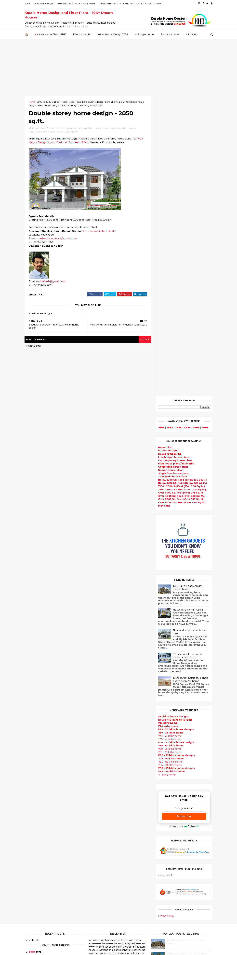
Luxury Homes (127, 3)
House (168, 154)
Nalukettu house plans (103, 918)
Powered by (183, 526)
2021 (32, 674)
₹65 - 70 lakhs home (169, 452)
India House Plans (72, 102)
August (33, 736)
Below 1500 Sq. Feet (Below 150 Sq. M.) (181, 183)
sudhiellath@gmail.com (51, 281)
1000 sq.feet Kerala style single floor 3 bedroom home (189, 379)
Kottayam (32, 813)
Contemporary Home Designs (107, 702)
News (159, 3)
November (34, 723)
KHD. (93, 950)
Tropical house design (103, 844)
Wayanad (31, 836)
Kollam (30, 810)
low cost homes (99, 859)
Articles (94, 808)
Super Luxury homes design (106, 773)
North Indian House (101, 855)
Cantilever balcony (101, 926)
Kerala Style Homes (101, 753)
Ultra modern (97, 816)
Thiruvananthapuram (39, 829)
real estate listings (182, 792)
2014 (32, 706)
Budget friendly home (103, 793)
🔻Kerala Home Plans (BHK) (50, 34)
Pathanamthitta (36, 826)
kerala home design (94, 102)
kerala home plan (115, 102)
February (34, 764)
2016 (32, 697)
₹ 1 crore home (166, 474)
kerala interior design (102, 785)
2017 (32, 692)
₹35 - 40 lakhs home (169, 435)
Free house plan (82, 34)
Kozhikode (32, 816)
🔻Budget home (144, 34)
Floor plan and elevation (104, 761)
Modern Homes (65, 3)
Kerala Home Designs (44, 3)
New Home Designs (101, 765)
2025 (32, 656)
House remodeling (100, 891)
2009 (32, 783)
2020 (32, 679)
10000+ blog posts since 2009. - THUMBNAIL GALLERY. (52, 950)
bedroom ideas (98, 824)
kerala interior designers (104, 879)
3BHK (177, 127)
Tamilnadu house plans (171, 176)
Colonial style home (101, 749)
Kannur (30, 803)
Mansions (163, 205)
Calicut (44, 816)
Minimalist (95, 871)
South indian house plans (105, 781)
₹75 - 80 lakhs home (170, 458)
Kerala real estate (100, 930)
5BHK (195, 127)
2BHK (168, 127)
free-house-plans (100, 745)
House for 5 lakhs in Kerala (187, 309)
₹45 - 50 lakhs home (168, 439)
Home (28, 3)
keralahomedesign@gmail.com (174, 861)
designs (167, 150)
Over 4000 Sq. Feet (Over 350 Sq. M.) (180, 196)
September (35, 732)
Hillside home (97, 910)
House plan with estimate (105, 836)
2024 (32, 661)
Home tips (95, 906)
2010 (32, 778)
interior (94, 734)
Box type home (98, 738)
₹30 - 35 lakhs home (169, 432)
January (33, 768)
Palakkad (31, 823)
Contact (150, 3)
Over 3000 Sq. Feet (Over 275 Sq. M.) (180, 192)
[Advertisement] (118, 71)
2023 (32, 665)
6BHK (204, 127)
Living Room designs (102, 797)
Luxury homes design (102, 726)
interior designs (184, 773)
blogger (143, 340)
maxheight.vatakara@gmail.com (58, 238)
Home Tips (164, 147)
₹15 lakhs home (166, 423)
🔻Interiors (191, 34)
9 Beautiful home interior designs (185, 666)
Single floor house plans (172, 173)
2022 (32, 669)
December (35, 718)
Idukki (29, 800)
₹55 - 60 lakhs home (170, 445)
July (30, 741)
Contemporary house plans (174, 160)
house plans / (175, 163)
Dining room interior (102, 840)
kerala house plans (101, 903)
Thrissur (31, 832)
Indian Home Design (102, 777)
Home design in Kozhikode (99, 231)
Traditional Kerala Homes (105, 769)
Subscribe (183, 516)
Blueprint (95, 922)
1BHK (160, 127)
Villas (92, 741)
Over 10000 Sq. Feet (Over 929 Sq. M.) (181, 202)
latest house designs (49, 105)
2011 (31, 774)
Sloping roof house (101, 710)
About (140, 3)
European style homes (103, 863)
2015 (32, 701)
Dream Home (97, 895)
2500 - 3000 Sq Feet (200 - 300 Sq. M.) (181, 189)
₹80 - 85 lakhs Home (169, 461)
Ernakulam (32, 797)
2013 (32, 710)
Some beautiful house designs (183, 680)
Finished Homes (169, 34)
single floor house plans (104, 812)
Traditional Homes (108, 3)
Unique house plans (169, 170)
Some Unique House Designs (183, 693)
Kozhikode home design (43, 132)
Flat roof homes (99, 706)
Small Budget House (102, 730)
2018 (32, 688)
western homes (99, 867)
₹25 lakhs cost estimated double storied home (186, 356)
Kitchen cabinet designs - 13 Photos (186, 733)
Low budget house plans (172, 157)
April (31, 755)
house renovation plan (103, 883)
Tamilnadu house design (104, 828)
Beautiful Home (99, 722)
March (32, 759)
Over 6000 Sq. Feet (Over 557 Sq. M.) (180, 199)
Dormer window (99, 832)
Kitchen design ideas (102, 848)
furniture (201, 773)
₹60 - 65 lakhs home (168, 448)
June (31, 746)
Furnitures (95, 914)
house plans (172, 166)
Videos (93, 820)
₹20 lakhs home (167, 426)
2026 (32, 651)
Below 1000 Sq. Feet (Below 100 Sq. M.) (181, 179)
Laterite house (98, 887)
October (33, 728)
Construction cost (100, 804)
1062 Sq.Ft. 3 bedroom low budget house (187, 287)
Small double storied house (106, 757)
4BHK (186, 127)
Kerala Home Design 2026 (113, 34)
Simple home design (102, 852)
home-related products (181, 776)
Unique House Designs (103, 800)
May (30, 750)
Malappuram (33, 819)
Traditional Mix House (102, 899)
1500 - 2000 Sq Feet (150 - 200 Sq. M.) (180, 186)
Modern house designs (103, 698)
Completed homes (101, 789)
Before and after (100, 934)
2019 (32, 683)
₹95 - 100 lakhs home (170, 471)
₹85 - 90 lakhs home (169, 465)
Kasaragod (32, 806)
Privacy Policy (165, 615)
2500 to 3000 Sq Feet (49, 102)
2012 (32, 715)
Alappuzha (32, 794)
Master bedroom (99, 875)
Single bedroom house (103, 938)
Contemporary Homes (85, 3)
